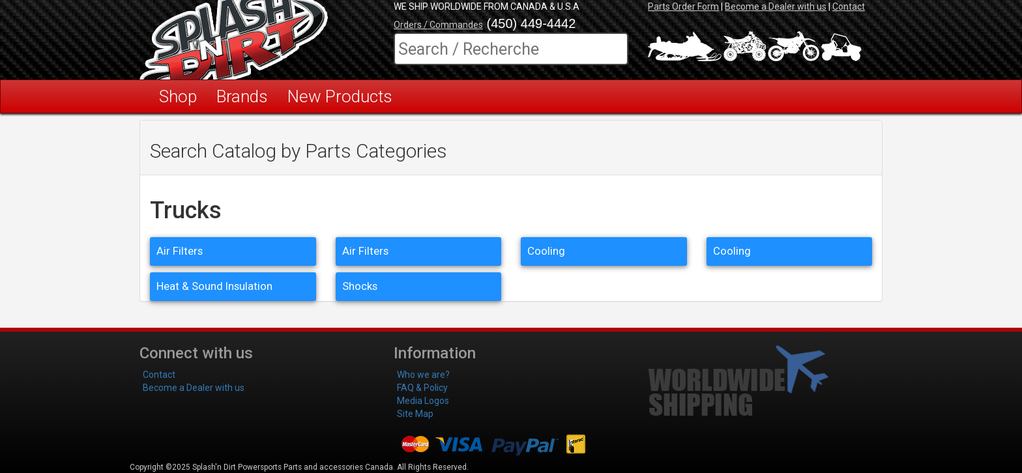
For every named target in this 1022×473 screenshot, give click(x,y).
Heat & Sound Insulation (214, 286)
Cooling (546, 250)
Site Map (415, 413)
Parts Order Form (683, 6)
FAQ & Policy (422, 387)
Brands (242, 96)
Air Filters (179, 250)
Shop (178, 96)
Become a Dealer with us (775, 6)
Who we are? (423, 374)
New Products (339, 96)
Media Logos (423, 400)
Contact (848, 6)
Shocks (359, 286)
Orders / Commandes (438, 25)
